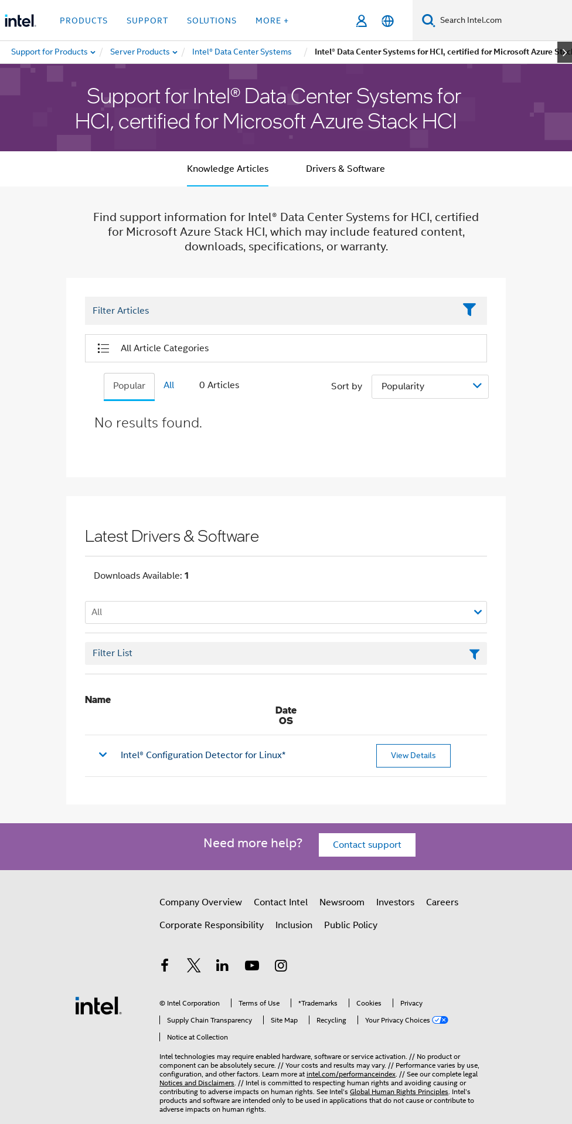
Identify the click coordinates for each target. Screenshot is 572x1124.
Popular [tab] (129, 386)
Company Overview (200, 902)
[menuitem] (140, 52)
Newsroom (342, 902)
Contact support (367, 845)
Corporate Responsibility (211, 925)
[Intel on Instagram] (281, 967)
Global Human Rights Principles (399, 1091)
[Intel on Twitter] (194, 967)
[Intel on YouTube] (252, 967)
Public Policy (350, 925)
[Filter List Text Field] (270, 311)
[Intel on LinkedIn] (223, 967)
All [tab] (169, 385)
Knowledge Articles (227, 169)
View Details (413, 755)
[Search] (428, 20)
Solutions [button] (212, 20)
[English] (388, 21)
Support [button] (147, 20)
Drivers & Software (345, 169)
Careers (442, 902)
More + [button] (272, 20)
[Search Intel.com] (503, 20)
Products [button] (84, 20)
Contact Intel (281, 902)
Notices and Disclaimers (196, 1082)
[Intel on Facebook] (165, 967)
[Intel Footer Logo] (98, 1005)
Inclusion (293, 925)
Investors (395, 902)
